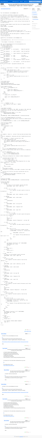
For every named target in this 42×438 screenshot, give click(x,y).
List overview (34, 12)
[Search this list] (34, 1)
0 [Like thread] (25, 329)
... (2, 337)
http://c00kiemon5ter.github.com (8, 365)
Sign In (21, 1)
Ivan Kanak (5, 348)
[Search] (41, 1)
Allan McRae (3, 333)
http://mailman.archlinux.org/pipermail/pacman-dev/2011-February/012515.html (15, 341)
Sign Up (26, 1)
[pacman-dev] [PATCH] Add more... (38, 6)
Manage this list (16, 1)
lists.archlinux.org (4, 1)
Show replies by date (27, 331)
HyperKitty (21, 436)
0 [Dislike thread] (27, 329)
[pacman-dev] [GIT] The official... (3, 6)
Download (35, 14)
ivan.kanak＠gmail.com (6, 8)
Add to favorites (35, 19)
